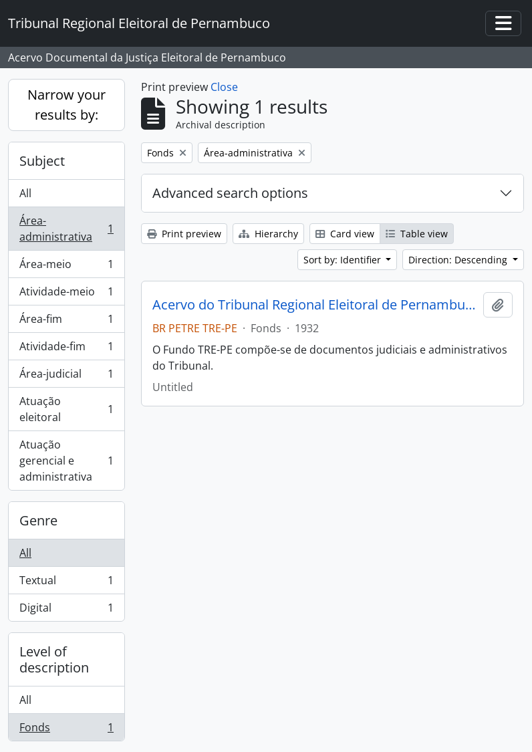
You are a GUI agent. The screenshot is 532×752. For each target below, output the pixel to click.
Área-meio (66, 267)
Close (224, 87)
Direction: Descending (459, 259)
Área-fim (66, 322)
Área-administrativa (66, 228)
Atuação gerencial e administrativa (66, 460)
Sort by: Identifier (343, 259)
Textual (66, 583)
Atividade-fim (66, 349)
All (25, 193)
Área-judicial (66, 377)
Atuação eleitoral (66, 409)
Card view (344, 233)
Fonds (66, 730)
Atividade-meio (66, 294)
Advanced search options (230, 193)
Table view (417, 233)
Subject (42, 161)
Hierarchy (268, 233)
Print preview (184, 233)
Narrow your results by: (66, 105)
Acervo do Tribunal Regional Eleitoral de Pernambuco (315, 305)
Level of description (54, 659)
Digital (66, 610)
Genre (38, 520)
